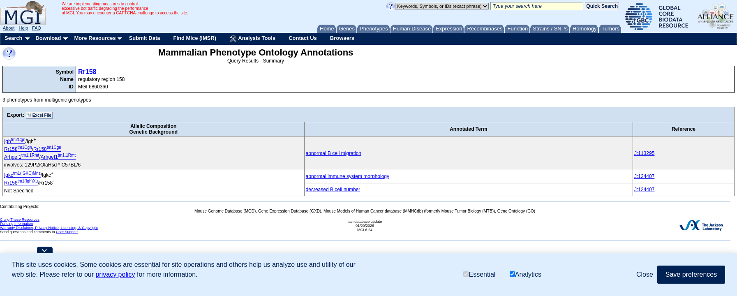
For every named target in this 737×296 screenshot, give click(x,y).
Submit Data (144, 38)
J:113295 (644, 153)
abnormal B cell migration (333, 153)
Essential (479, 274)
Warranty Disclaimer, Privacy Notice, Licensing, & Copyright (49, 228)
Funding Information (16, 224)
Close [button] (644, 274)
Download (48, 38)
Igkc (22, 175)
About (9, 27)
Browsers (342, 38)
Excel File (39, 115)
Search (13, 38)
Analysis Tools (252, 38)
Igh (14, 141)
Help (23, 27)
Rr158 (87, 71)
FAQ (36, 27)
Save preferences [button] (691, 274)
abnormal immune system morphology (347, 176)
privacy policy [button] (115, 274)
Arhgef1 (21, 157)
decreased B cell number (333, 189)
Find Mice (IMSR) (194, 38)
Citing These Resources (19, 219)
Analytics (525, 274)
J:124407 (644, 176)
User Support (67, 232)
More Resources (95, 38)
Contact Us (303, 38)
